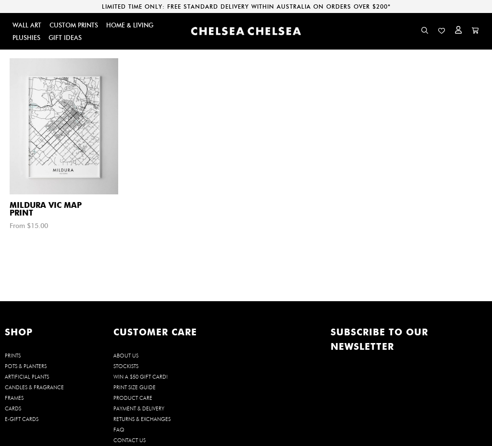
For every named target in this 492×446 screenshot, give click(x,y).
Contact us (129, 440)
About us (125, 355)
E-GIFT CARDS (21, 419)
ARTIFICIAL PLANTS (27, 376)
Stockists (125, 366)
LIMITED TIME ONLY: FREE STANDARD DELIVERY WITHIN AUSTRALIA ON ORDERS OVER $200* (246, 6)
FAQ (118, 429)
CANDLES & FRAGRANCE (34, 387)
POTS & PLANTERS (26, 366)
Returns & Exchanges (142, 419)
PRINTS (13, 355)
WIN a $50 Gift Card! (140, 376)
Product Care (132, 398)
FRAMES (14, 398)
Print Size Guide (134, 387)
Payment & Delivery (138, 408)
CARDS (13, 408)
